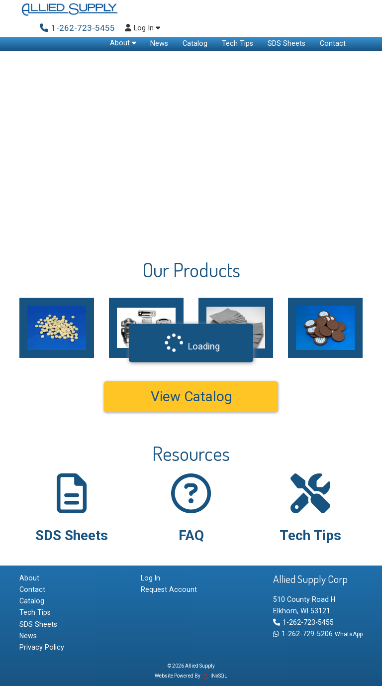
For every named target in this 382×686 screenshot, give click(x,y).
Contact (333, 43)
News (159, 43)
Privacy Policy (41, 647)
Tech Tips (237, 43)
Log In (142, 28)
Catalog (195, 43)
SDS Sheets (286, 43)
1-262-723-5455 (303, 622)
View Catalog (191, 396)
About (123, 43)
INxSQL (218, 676)
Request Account (169, 589)
